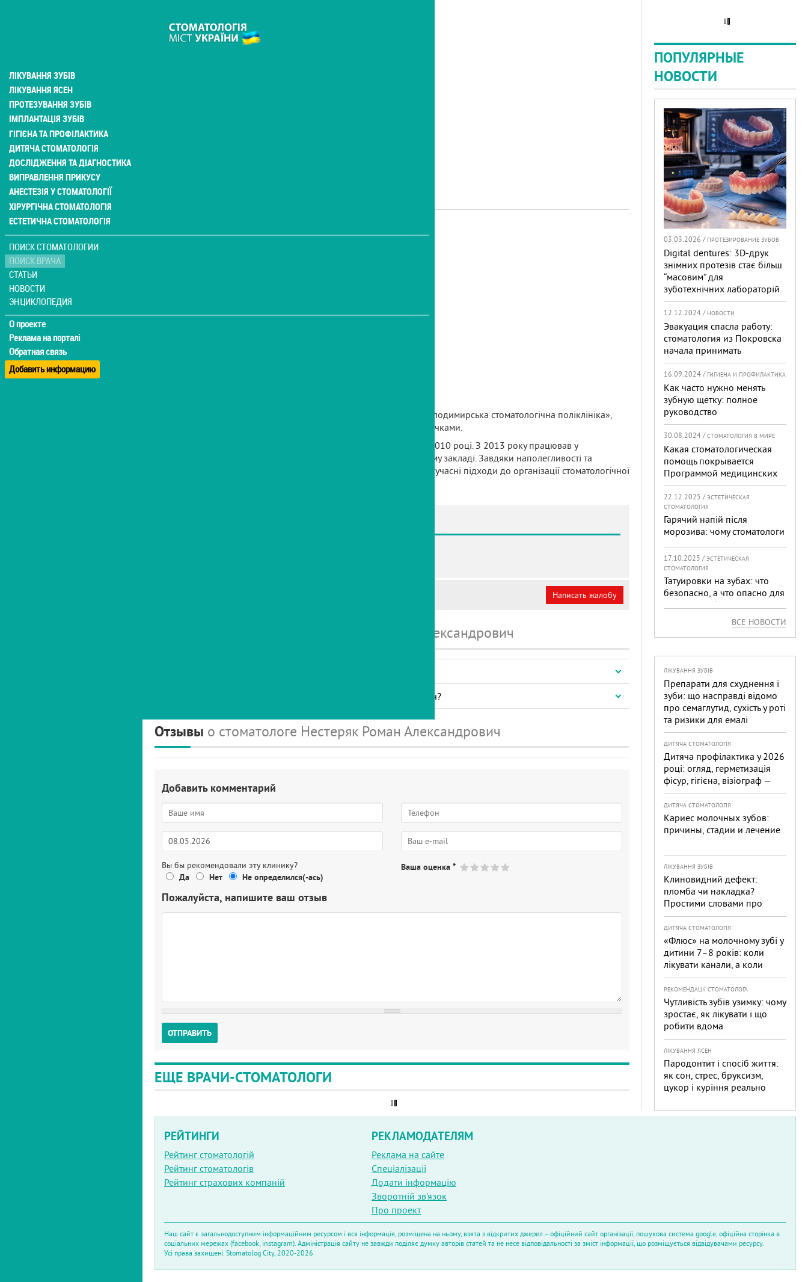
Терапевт (368, 244)
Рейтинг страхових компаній (224, 1182)
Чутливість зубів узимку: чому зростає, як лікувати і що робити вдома (725, 1014)
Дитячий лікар (315, 244)
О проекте (28, 297)
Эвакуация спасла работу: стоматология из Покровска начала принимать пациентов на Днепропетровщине (723, 350)
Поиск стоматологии (53, 220)
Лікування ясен (40, 65)
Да (184, 877)
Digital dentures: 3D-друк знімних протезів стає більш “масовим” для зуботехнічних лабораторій (723, 271)
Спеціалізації (399, 1168)
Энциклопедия (41, 275)
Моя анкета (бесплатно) (211, 595)
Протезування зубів (49, 79)
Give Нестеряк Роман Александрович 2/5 (475, 867)
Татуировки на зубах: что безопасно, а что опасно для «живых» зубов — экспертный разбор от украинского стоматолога (724, 605)
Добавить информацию (52, 339)
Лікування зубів (41, 50)
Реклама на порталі (45, 311)
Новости (28, 262)
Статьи (24, 248)
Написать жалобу (584, 595)
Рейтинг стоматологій (209, 1154)
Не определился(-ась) (282, 877)
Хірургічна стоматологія (59, 180)
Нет (215, 877)
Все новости (759, 622)
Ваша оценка (428, 866)
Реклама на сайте (408, 1154)
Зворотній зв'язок (409, 1196)
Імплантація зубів (45, 94)
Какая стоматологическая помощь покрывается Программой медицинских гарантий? (720, 467)
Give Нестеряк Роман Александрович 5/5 (506, 867)
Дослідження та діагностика (67, 137)
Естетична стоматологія (57, 195)
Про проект (396, 1210)
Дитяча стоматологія (51, 123)
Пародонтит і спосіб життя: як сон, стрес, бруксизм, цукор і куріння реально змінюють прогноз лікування (724, 1081)
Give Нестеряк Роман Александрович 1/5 (465, 867)
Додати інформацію (414, 1182)
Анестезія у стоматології (58, 166)
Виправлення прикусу (53, 151)
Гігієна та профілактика (57, 108)
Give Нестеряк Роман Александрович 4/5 (496, 867)
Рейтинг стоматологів (209, 1168)
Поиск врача (36, 234)
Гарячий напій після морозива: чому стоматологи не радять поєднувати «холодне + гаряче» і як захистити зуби (724, 543)
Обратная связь (39, 325)
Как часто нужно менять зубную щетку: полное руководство (714, 399)
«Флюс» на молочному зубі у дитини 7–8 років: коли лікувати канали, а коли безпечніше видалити (723, 958)
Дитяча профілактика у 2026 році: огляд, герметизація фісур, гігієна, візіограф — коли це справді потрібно (724, 774)
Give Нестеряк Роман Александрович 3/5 (485, 867)
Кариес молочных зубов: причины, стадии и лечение (722, 824)
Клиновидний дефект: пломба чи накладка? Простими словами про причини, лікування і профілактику (713, 903)
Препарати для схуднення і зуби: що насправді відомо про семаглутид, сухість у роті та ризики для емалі (725, 701)
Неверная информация (319, 595)
